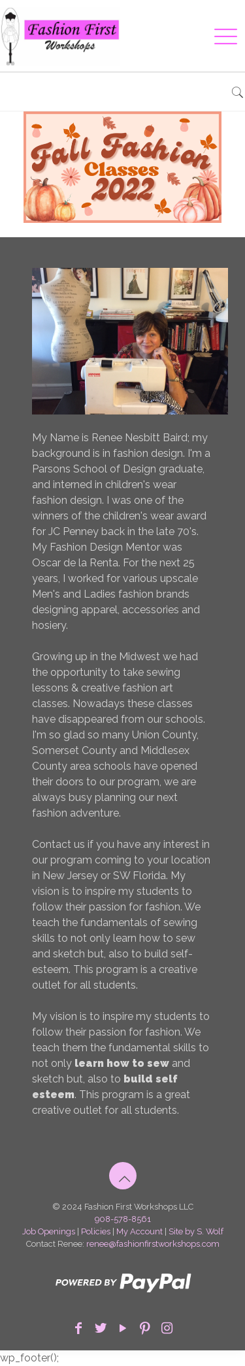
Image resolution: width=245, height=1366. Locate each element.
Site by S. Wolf (196, 1231)
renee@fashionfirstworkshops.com (153, 1244)
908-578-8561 (123, 1219)
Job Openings (48, 1231)
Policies (95, 1231)
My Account (139, 1231)
